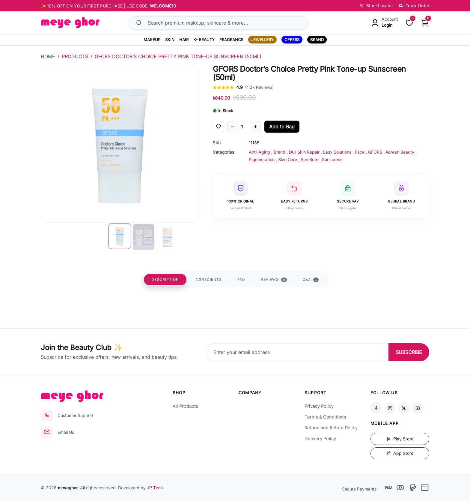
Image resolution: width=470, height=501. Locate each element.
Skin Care (287, 159)
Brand (279, 151)
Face (359, 151)
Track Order (414, 5)
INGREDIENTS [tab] (208, 279)
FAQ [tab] (241, 279)
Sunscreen (332, 159)
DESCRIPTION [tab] (165, 279)
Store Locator (376, 5)
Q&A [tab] (310, 279)
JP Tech (155, 487)
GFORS (375, 151)
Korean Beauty (400, 151)
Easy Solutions (337, 151)
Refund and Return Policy (331, 427)
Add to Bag (282, 127)
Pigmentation (262, 159)
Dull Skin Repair (304, 151)
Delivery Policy (320, 438)
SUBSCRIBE (409, 352)
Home (48, 56)
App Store (400, 453)
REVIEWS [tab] (274, 279)
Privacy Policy (319, 406)
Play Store (400, 438)
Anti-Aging (259, 151)
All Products (185, 406)
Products (75, 56)
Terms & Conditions (325, 417)
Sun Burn (309, 159)
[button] (120, 236)
